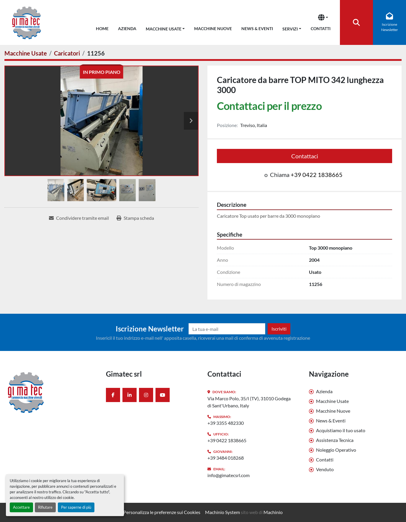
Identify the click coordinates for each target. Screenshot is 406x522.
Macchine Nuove (213, 28)
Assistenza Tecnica (334, 440)
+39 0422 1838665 (317, 174)
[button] (165, 27)
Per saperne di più (76, 507)
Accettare (21, 507)
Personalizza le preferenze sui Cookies (161, 512)
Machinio (273, 512)
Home (102, 28)
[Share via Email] (79, 218)
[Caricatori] (67, 53)
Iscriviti (279, 328)
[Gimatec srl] (50, 392)
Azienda (127, 28)
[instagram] (146, 395)
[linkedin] (129, 395)
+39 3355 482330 (225, 423)
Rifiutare (45, 507)
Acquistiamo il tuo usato (340, 430)
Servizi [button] (290, 28)
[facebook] (113, 395)
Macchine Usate (163, 28)
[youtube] (162, 395)
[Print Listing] (135, 218)
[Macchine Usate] (25, 53)
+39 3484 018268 (225, 458)
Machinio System (222, 512)
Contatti (320, 28)
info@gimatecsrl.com (228, 475)
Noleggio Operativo (336, 450)
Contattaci (304, 156)
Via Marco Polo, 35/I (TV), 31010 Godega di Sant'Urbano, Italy (249, 402)
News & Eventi (257, 28)
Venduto (325, 469)
